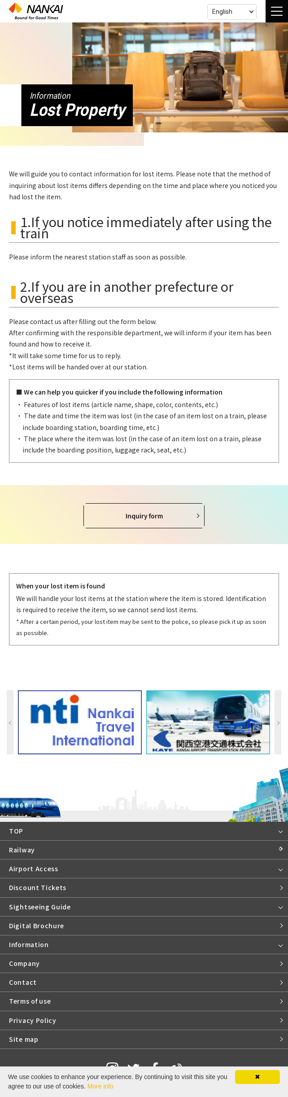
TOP (16, 830)
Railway (22, 849)
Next (278, 722)
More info (100, 1086)
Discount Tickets (37, 887)
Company (24, 963)
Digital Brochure (36, 925)
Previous (10, 722)
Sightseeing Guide (40, 906)
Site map (24, 1039)
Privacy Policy (33, 1020)
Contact (23, 982)
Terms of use (30, 1000)
